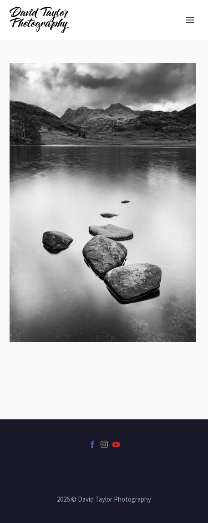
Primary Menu (190, 20)
